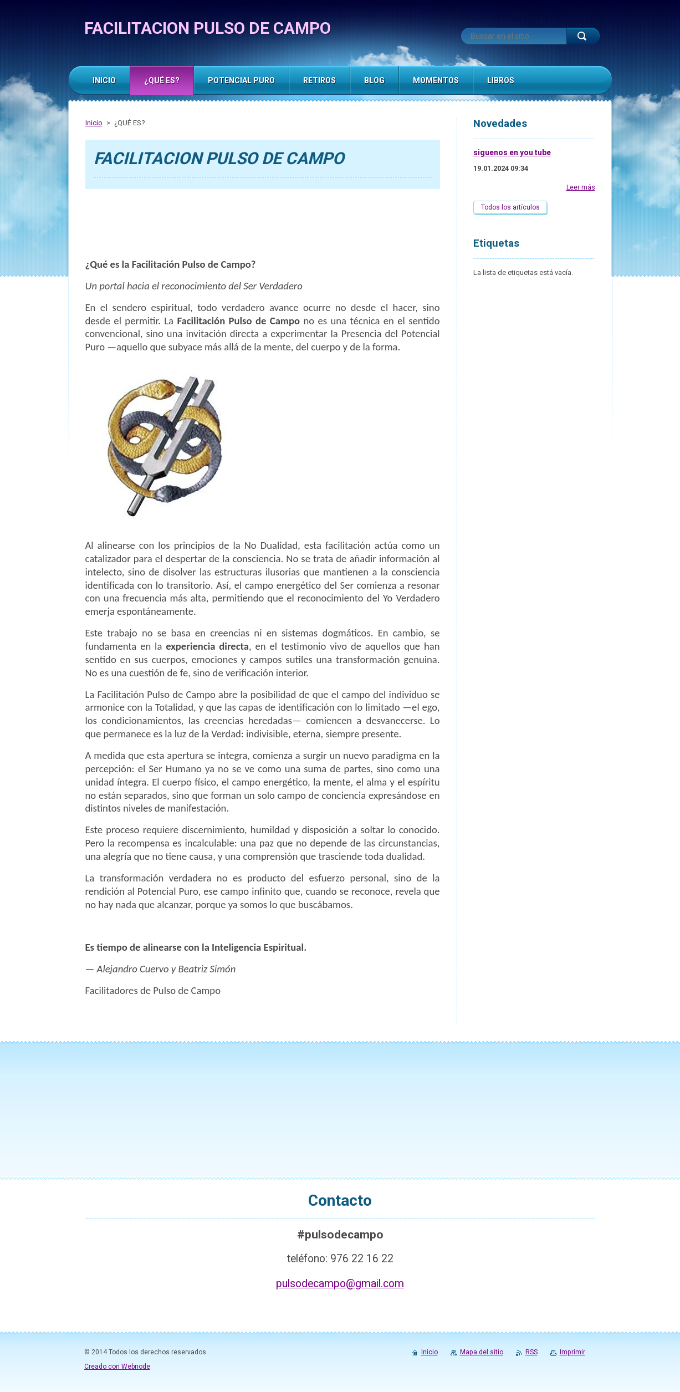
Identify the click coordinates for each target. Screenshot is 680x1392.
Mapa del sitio (481, 1352)
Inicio (94, 123)
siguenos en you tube (512, 152)
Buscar (583, 36)
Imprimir (572, 1352)
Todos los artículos (510, 207)
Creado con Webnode (117, 1366)
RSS (531, 1352)
